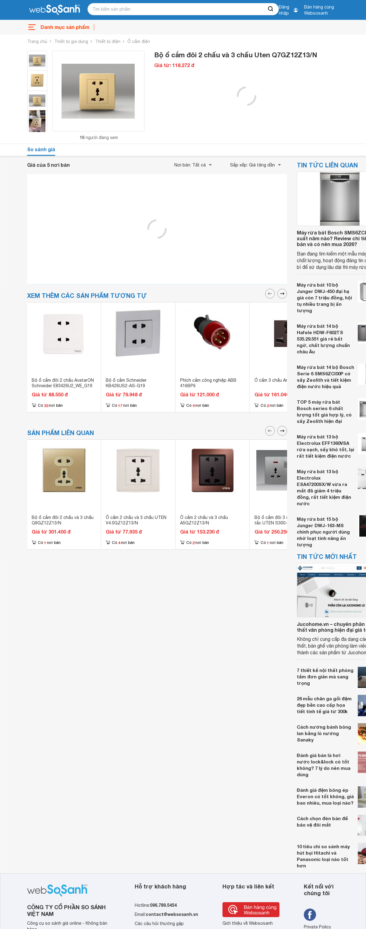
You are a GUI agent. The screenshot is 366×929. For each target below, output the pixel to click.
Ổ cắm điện (138, 41)
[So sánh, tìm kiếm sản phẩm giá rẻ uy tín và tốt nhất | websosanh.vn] (54, 10)
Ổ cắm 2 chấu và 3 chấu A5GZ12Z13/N (204, 520)
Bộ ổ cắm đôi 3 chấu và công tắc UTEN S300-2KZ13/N (283, 520)
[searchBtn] (271, 9)
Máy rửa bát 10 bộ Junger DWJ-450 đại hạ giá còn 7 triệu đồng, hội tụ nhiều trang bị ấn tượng (324, 297)
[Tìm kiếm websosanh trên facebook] (310, 915)
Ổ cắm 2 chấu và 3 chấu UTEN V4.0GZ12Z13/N (136, 520)
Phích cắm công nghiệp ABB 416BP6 (208, 383)
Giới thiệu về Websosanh (247, 923)
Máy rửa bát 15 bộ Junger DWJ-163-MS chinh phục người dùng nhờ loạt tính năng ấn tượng (323, 531)
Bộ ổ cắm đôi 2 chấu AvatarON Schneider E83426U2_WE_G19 (63, 383)
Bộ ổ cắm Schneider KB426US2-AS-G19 (126, 383)
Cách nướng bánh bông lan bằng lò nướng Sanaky (324, 733)
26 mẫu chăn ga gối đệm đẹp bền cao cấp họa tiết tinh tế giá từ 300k (324, 705)
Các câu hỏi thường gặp (159, 923)
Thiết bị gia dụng (71, 41)
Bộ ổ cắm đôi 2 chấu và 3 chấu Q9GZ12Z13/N (63, 520)
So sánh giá (41, 149)
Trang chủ (37, 41)
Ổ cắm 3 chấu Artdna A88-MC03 (286, 380)
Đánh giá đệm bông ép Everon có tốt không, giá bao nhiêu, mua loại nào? (325, 796)
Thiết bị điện (107, 41)
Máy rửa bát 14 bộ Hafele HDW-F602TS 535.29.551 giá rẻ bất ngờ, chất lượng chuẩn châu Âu (323, 338)
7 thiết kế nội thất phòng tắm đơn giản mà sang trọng (325, 676)
